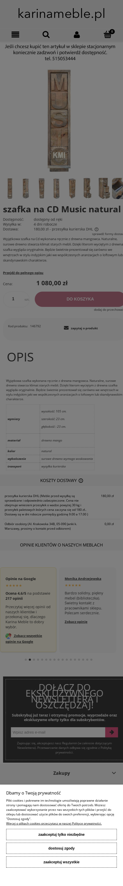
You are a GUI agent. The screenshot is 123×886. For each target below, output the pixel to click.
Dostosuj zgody (61, 848)
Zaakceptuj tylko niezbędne (61, 834)
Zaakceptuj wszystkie (62, 862)
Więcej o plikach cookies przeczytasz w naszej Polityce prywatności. (54, 823)
